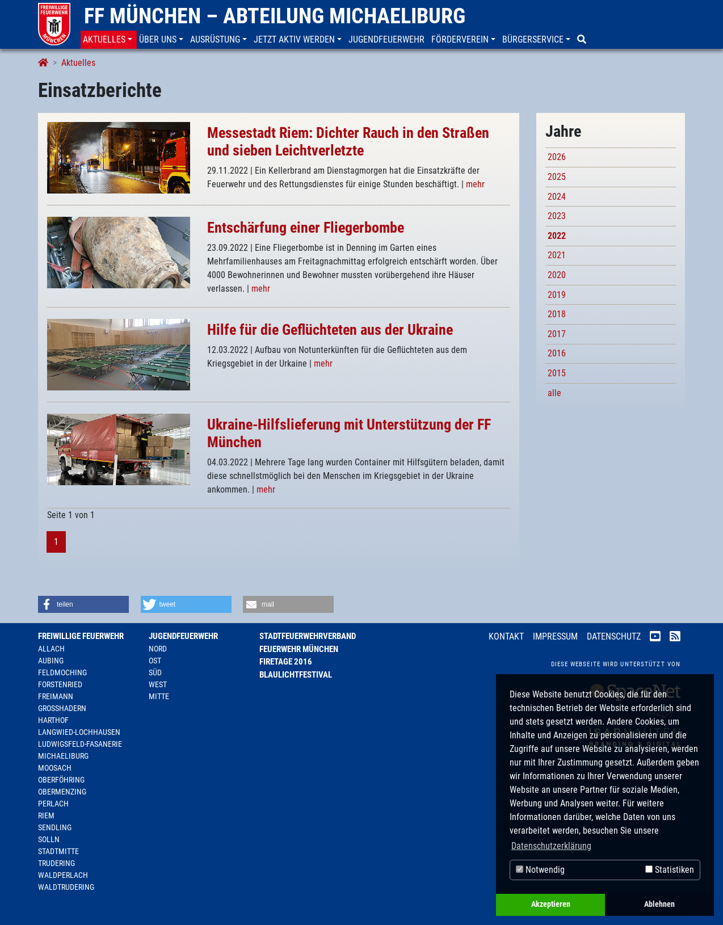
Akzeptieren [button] (550, 904)
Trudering (56, 863)
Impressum (555, 636)
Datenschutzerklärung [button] (551, 845)
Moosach (55, 767)
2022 (557, 235)
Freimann (55, 696)
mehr (475, 184)
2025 (557, 176)
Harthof (53, 720)
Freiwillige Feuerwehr (81, 636)
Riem (46, 815)
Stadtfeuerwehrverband (307, 636)
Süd (155, 672)
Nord (158, 648)
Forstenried (60, 684)
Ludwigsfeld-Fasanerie (80, 744)
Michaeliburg (63, 755)
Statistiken (669, 869)
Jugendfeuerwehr (183, 636)
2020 (557, 275)
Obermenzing (62, 791)
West (158, 684)
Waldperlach (63, 875)
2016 (557, 353)
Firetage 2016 (285, 662)
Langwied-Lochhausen (79, 732)
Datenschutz (614, 636)
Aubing (51, 660)
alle (554, 393)
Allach (51, 648)
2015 (557, 373)
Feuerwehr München (298, 649)
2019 (557, 294)
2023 (557, 216)
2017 (557, 334)
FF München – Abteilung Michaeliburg (274, 15)
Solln (49, 839)
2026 (557, 157)
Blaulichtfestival (295, 675)
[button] (109, 40)
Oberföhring (61, 779)
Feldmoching (62, 672)
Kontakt (506, 636)
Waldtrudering (66, 887)
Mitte (159, 696)
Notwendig (540, 869)
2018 (557, 314)
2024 (557, 196)
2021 (557, 255)
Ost (155, 660)
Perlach (53, 803)
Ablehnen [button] (659, 904)
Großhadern (62, 708)
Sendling (55, 827)
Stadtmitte (58, 851)
